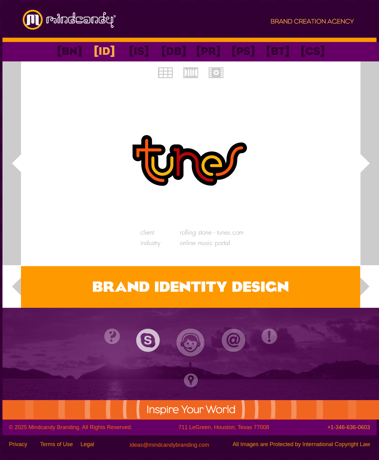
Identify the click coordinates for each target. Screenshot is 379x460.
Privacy (18, 444)
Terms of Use (56, 444)
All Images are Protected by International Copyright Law (301, 444)
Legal (87, 444)
